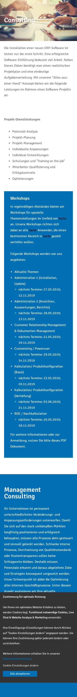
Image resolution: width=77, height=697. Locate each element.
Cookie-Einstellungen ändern (21, 665)
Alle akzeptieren (20, 673)
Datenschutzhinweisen (17, 658)
